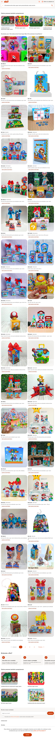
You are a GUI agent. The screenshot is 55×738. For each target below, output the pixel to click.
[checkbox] (3, 717)
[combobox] (2, 5)
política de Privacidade (39, 730)
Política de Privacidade (15, 716)
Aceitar (27, 735)
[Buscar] (27, 5)
